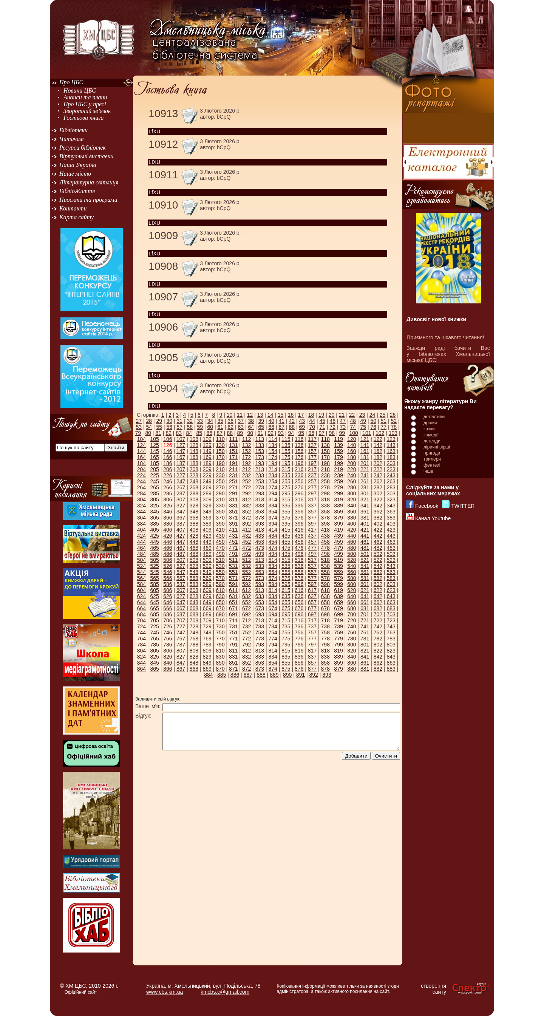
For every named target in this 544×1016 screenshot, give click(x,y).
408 (194, 530)
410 (220, 530)
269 (207, 487)
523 (390, 560)
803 (390, 645)
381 (364, 518)
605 (154, 590)
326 (167, 506)
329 (207, 506)
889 (274, 675)
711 (233, 620)
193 (259, 463)
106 (167, 439)
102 (380, 433)
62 (230, 427)
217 (312, 469)
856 (299, 663)
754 (272, 632)
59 (200, 427)
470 (220, 548)
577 (312, 578)
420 (351, 530)
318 (325, 499)
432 (246, 536)
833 (259, 657)
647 (180, 602)
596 (299, 584)
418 (325, 530)
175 (285, 457)
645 (154, 602)
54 (149, 427)
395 (285, 524)
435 (285, 536)
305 (154, 499)
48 (353, 421)
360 (351, 512)
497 (312, 554)
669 (207, 608)
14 (270, 415)
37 (241, 421)
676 (299, 608)
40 (271, 421)
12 (250, 415)
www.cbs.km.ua (164, 992)
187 (180, 463)
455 (285, 542)
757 (312, 632)
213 (259, 469)
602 (378, 584)
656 (299, 602)
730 (220, 626)
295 (285, 493)
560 (351, 572)
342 (378, 506)
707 (180, 620)
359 (338, 512)
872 (246, 669)
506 (167, 560)
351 (233, 512)
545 (154, 572)
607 (180, 590)
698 (325, 614)
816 (299, 651)
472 (246, 548)
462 (378, 542)
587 (180, 584)
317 (312, 499)
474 (272, 548)
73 (343, 427)
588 (194, 584)
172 (246, 457)
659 (338, 602)
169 (207, 457)
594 (272, 584)
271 (233, 487)
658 (325, 602)
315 (285, 499)
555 (285, 572)
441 (364, 536)
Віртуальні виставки (86, 156)
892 (313, 675)
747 (180, 632)
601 (364, 584)
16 (291, 415)
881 (364, 669)
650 (220, 602)
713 (259, 620)
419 (338, 530)
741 (364, 626)
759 (338, 632)
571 (233, 578)
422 (378, 530)
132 (246, 445)
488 (194, 554)
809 (207, 651)
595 (285, 584)
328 (194, 506)
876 (299, 669)
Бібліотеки (73, 130)
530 (220, 566)
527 (180, 566)
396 (299, 524)
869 (207, 669)
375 (285, 518)
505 (154, 560)
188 (194, 463)
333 (259, 506)
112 (246, 439)
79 (138, 433)
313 (259, 499)
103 (393, 433)
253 (259, 481)
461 (364, 542)
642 (378, 596)
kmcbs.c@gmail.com (225, 992)
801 (364, 645)
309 (207, 499)
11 (240, 415)
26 (393, 415)
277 (312, 487)
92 (270, 433)
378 (325, 518)
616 (299, 590)
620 (351, 590)
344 (141, 512)
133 (259, 445)
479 (338, 548)
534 (272, 566)
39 (261, 421)
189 (207, 463)
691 (233, 614)
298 (325, 493)
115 (285, 439)
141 (364, 445)
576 (299, 578)
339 (338, 506)
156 (299, 451)
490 (220, 554)
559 (338, 572)
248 (194, 481)
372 (246, 518)
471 (233, 548)
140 (351, 445)
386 (167, 524)
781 (364, 639)
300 (351, 493)
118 (325, 439)
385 (154, 524)
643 (390, 596)
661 (364, 602)
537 (312, 566)
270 (220, 487)
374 (272, 518)
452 (246, 542)
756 (299, 632)
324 (141, 506)
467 (180, 548)
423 (390, 530)
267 (180, 487)
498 (325, 554)
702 (378, 614)
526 (167, 566)
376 (299, 518)
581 (364, 578)
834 (272, 657)
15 (281, 415)
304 (141, 499)
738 (325, 626)
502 (378, 554)
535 (285, 566)
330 (220, 506)
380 (351, 518)
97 (321, 433)
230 (220, 475)
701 (364, 614)
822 (378, 651)
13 (260, 415)
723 (390, 620)
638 (325, 596)
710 (220, 620)
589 (207, 584)
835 (285, 657)
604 (141, 590)
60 (210, 427)
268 (194, 487)
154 (272, 451)
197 (312, 463)
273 (259, 487)
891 (300, 675)
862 (378, 663)
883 (390, 669)
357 (312, 512)
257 (312, 481)
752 (246, 632)
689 (207, 614)
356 (299, 512)
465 (154, 548)
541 (364, 566)
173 (259, 457)
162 (378, 451)
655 (285, 602)
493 (259, 554)
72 (332, 427)
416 (299, 530)
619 (338, 590)
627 (180, 596)
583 (390, 578)
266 (167, 487)
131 (233, 445)
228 (194, 475)
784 (141, 645)
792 (246, 645)
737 (312, 626)
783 (390, 639)
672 (246, 608)
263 (390, 481)
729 (207, 626)
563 (390, 572)
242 (378, 475)
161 (364, 451)
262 (378, 481)
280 (351, 487)
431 (233, 536)
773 (259, 639)
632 (246, 596)
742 (378, 626)
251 (233, 481)
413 (259, 530)
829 (207, 657)
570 (220, 578)
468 (194, 548)
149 (207, 451)
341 (364, 506)
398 (325, 524)
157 (312, 451)
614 (272, 590)
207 (180, 469)
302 (378, 493)
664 (141, 608)
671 (233, 608)
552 (246, 572)
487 (180, 554)
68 (292, 427)
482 (378, 548)
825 (154, 657)
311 (233, 499)
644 (141, 602)
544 (141, 572)
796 (299, 645)
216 (299, 469)
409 (207, 530)
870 (220, 669)
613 (259, 590)
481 (364, 548)
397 (312, 524)
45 (322, 421)
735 (285, 626)
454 (272, 542)
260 (351, 481)
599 (338, 584)
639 (338, 596)
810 (220, 651)
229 (207, 475)
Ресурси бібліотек (82, 147)
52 (394, 421)
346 (167, 512)
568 (194, 578)
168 (194, 457)
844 (141, 663)
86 (209, 433)
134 (272, 445)
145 (154, 451)
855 (285, 663)
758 (325, 632)
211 (233, 469)
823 (390, 651)
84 (189, 433)
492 (246, 554)
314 (272, 499)
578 (325, 578)
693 (259, 614)
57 (179, 427)
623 (390, 590)
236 (299, 475)
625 (154, 596)
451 (233, 542)
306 (167, 499)
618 (325, 590)
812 (246, 651)
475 (285, 548)
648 (194, 602)
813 (259, 651)
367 (180, 518)
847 (180, 663)
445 (154, 542)
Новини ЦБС (79, 90)
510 (220, 560)
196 (299, 463)
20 (332, 415)
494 (272, 554)
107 (180, 439)
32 (190, 421)
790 (220, 645)
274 (272, 487)
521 (364, 560)
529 (207, 566)
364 (141, 518)
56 (169, 427)
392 (246, 524)
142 (378, 445)
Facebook (426, 506)
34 (210, 421)
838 (325, 657)
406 (167, 530)
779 (338, 639)
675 (285, 608)
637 (312, 596)
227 (180, 475)
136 (299, 445)
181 (364, 457)
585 (154, 584)
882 (378, 669)
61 (220, 427)
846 (167, 663)
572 (246, 578)
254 (272, 481)
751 (233, 632)
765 (154, 639)
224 (141, 475)
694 (272, 614)
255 (285, 481)
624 (141, 596)
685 (154, 614)
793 (259, 645)
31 (179, 421)
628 (194, 596)
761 (364, 632)
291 (233, 493)
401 (364, 524)
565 (154, 578)
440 (351, 536)
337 (312, 506)
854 (272, 663)
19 (321, 415)
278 (325, 487)
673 (259, 608)
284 (141, 493)
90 (250, 433)
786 (167, 645)
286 (167, 493)
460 (351, 542)
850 (220, 663)
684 (141, 614)
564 (141, 578)
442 (378, 536)
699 (338, 614)
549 (207, 572)
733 (259, 626)
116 (299, 439)
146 (167, 451)
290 (220, 493)
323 (390, 499)
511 (233, 560)
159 (338, 451)
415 (285, 530)
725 (154, 626)
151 (233, 451)
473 (259, 548)
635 (285, 596)
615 (285, 590)
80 (148, 433)
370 (220, 518)
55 (159, 427)
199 (338, 463)
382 (378, 518)
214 (272, 469)
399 (338, 524)
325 (154, 506)
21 (342, 415)
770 (220, 639)
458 (325, 542)
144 (141, 451)
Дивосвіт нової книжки (436, 319)
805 (154, 651)
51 (383, 421)
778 (325, 639)
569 (207, 578)
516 (299, 560)
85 (199, 433)
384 (141, 524)
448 (194, 542)
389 (207, 524)
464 (141, 548)
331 (233, 506)
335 (285, 506)
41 (281, 421)
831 (233, 657)
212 (246, 469)
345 (154, 512)
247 (180, 481)
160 (351, 451)
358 (325, 512)
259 (338, 481)
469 (207, 548)
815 (285, 651)
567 (180, 578)
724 (141, 626)
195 (285, 463)
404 (141, 530)
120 (351, 439)
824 (141, 657)
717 (312, 620)
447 (180, 542)
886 (234, 675)
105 (154, 439)
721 (364, 620)
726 (167, 626)
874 (272, 669)
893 (326, 675)
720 (351, 620)
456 (299, 542)
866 (167, 669)
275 (285, 487)
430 (220, 536)
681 (364, 608)
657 (312, 602)
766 (167, 639)
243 (390, 475)
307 (180, 499)
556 (299, 572)
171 (233, 457)
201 (364, 463)
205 (154, 469)
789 (207, 645)
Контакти (73, 208)
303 (390, 493)
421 (364, 530)
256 (299, 481)
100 (353, 433)
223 (390, 469)
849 (207, 663)
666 (167, 608)
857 (312, 663)
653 (259, 602)
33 (200, 421)
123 (390, 439)
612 (246, 590)
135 (285, 445)
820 (351, 651)
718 (325, 620)
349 (207, 512)
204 (141, 469)
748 (194, 632)
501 (364, 554)
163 (390, 451)
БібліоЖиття (77, 191)
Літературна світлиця (88, 182)
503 (390, 554)
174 (272, 457)
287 (180, 493)
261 (364, 481)
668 (194, 608)
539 (338, 566)
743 (390, 626)
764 (141, 639)
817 (312, 651)
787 (180, 645)
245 (154, 481)
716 (299, 620)
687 (180, 614)
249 (207, 481)
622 (378, 590)
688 (194, 614)
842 (378, 657)
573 (259, 578)
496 (299, 554)
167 (180, 457)
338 (325, 506)
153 (259, 451)
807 (180, 651)
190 (220, 463)
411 (233, 530)
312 (246, 499)
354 (272, 512)
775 (285, 639)
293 (259, 493)
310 (220, 499)
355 (285, 512)
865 (154, 669)
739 (338, 626)
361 (364, 512)
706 (167, 620)
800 (351, 645)
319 (338, 499)
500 (351, 554)
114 (272, 439)
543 (390, 566)
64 (251, 427)
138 (325, 445)
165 (154, 457)
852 (246, 663)
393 (259, 524)
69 (302, 427)
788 (194, 645)
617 (312, 590)
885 (221, 675)
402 (378, 524)
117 (312, 439)
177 (312, 457)
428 (194, 536)
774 (272, 639)
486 (167, 554)
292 (246, 493)
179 (338, 457)
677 (312, 608)
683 (390, 608)
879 (338, 669)
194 (272, 463)
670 (220, 608)
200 (351, 463)
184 (141, 463)
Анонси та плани (85, 97)
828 (194, 657)
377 (312, 518)
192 (246, 463)
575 (285, 578)
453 (259, 542)
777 (312, 639)
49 (363, 421)
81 (158, 433)
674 (272, 608)
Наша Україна (77, 165)
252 (246, 481)
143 (390, 445)
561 (364, 572)
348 (194, 512)
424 (141, 536)
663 (390, 602)
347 (180, 512)
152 (246, 451)
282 (378, 487)
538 (325, 566)
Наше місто (75, 173)
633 (259, 596)
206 (167, 469)
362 (378, 512)
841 (364, 657)
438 (325, 536)
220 (351, 469)
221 (364, 469)
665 (154, 608)
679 (338, 608)
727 (180, 626)
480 (351, 548)
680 (351, 608)
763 (390, 632)
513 (259, 560)
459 (338, 542)
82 (168, 433)
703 (390, 614)
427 (180, 536)
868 (194, 669)
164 (141, 457)
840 (351, 657)
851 (233, 663)
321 (364, 499)
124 (141, 445)
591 (233, 584)
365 (154, 518)
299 (338, 493)
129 (207, 445)
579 (338, 578)
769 (207, 639)
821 (364, 651)
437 (312, 536)
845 (154, 663)
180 (351, 457)
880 (351, 669)
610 (220, 590)
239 (338, 475)
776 (299, 639)
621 (364, 590)
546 (167, 572)
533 (259, 566)
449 (207, 542)
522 (378, 560)
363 (390, 512)
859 (338, 663)
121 (364, 439)
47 (343, 421)
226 (167, 475)
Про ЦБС (71, 82)
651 (233, 602)
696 (299, 614)
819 (338, 651)
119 (338, 439)
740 (351, 626)
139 (338, 445)
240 (351, 475)
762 (378, 632)
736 (299, 626)
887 (248, 675)
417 (312, 530)
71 (322, 427)
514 (272, 560)
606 (167, 590)
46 (332, 421)
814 (272, 651)
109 (207, 439)
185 (154, 463)
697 (312, 614)
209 (207, 469)
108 (194, 439)
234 (272, 475)
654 (272, 602)
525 (154, 566)
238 (325, 475)
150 (220, 451)
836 (299, 657)
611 (233, 590)
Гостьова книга (83, 117)
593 (259, 584)
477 (312, 548)
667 (180, 608)
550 (220, 572)
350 (220, 512)
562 (378, 572)
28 (149, 421)
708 (194, 620)
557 (312, 572)
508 (194, 560)
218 (325, 469)
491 (233, 554)
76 (373, 427)
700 (351, 614)
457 (312, 542)
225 (154, 475)
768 (194, 639)
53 (139, 427)
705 (154, 620)
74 (353, 427)
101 (366, 433)
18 (311, 415)
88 (230, 433)
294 (272, 493)
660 (351, 602)
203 (390, 463)
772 (246, 639)
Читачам (71, 139)
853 (259, 663)
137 (312, 445)
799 (338, 645)
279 (338, 487)
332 (246, 506)
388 (194, 524)
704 (141, 620)
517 (312, 560)
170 (220, 457)
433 (259, 536)
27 (139, 421)
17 (301, 415)
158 (325, 451)
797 (312, 645)
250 (220, 481)
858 (325, 663)
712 (246, 620)
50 (373, 421)
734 (272, 626)
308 (194, 499)
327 (180, 506)
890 (287, 675)
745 (154, 632)
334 (272, 506)
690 (220, 614)
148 (194, 451)
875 (285, 669)
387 (180, 524)
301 (364, 493)
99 (342, 433)
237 (312, 475)
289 (207, 493)
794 (272, 645)
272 (246, 487)
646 (167, 602)
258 (325, 481)
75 (363, 427)
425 (154, 536)
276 (299, 487)
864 (141, 669)
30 (169, 421)
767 (180, 639)
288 (194, 493)
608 (194, 590)
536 (299, 566)
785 (154, 645)
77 (383, 427)
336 (299, 506)
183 (390, 457)
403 (390, 524)
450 (220, 542)
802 (378, 645)
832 (246, 657)
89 (240, 433)
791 (233, 645)
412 (246, 530)
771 (233, 639)
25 (383, 415)
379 (338, 518)
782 (378, 639)
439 (338, 536)
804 (141, 651)
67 (281, 427)
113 (259, 439)
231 (233, 475)
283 (390, 487)
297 (312, 493)
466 (167, 548)
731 (233, 626)
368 (194, 518)
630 (220, 596)
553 (259, 572)
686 (167, 614)
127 (180, 445)
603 (390, 584)
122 (378, 439)
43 (302, 421)
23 (362, 415)
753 (259, 632)
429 (207, 536)
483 (390, 548)
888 (261, 675)
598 (325, 584)
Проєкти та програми (88, 199)
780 (351, 639)
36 (230, 421)
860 (351, 663)
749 (207, 632)
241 (364, 475)
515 (285, 560)
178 (325, 457)
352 (246, 512)
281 (364, 487)
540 (351, 566)
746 (167, 632)
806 (167, 651)
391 (233, 524)
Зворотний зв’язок (87, 111)
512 (246, 560)
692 (246, 614)
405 (154, 530)
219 (338, 469)
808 (194, 651)
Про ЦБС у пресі (84, 104)
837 (312, 657)
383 (390, 518)
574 (272, 578)
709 (207, 620)
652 (246, 602)
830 (220, 657)
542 (378, 566)
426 (167, 536)
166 (167, 457)
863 (390, 663)
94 (291, 433)
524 (141, 566)
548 (194, 572)
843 (390, 657)
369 (207, 518)
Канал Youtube (433, 518)
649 (207, 602)
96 (311, 433)
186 (167, 463)
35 (220, 421)
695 (285, 614)
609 (207, 590)
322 (378, 499)
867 (180, 669)
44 (312, 421)
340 (351, 506)
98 (332, 433)
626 (167, 596)
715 (285, 620)
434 (272, 536)
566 (167, 578)
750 (220, 632)
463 (390, 542)
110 (220, 439)
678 (325, 608)
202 (378, 463)
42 (292, 421)
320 (351, 499)
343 (390, 506)
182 (378, 457)
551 (233, 572)
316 (299, 499)
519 (338, 560)
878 (325, 669)
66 (271, 427)
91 (260, 433)
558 (325, 572)
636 (299, 596)
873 (259, 669)
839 (338, 657)
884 (208, 675)
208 (194, 469)
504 (141, 560)
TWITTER (462, 506)
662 (378, 602)
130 (220, 445)
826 (167, 657)
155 (285, 451)
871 (233, 669)
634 (272, 596)
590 (220, 584)
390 (220, 524)
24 (372, 415)
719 (338, 620)
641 (364, 596)
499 (338, 554)
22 (352, 415)
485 (154, 554)
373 (259, 518)
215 (285, 469)
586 (167, 584)
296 (299, 493)
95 (301, 433)
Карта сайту (76, 217)
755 (285, 632)
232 (246, 475)
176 (299, 457)
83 (179, 433)
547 (180, 572)
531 (233, 566)
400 (351, 524)
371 (233, 518)
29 (159, 421)
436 (299, 536)
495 (285, 554)
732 (246, 626)
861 (364, 663)
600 (351, 584)
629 (207, 596)
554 (272, 572)
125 (154, 445)
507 (180, 560)
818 (325, 651)
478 (325, 548)
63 (241, 427)
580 (351, 578)
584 (141, 584)
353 (259, 512)
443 (390, 536)
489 (207, 554)
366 (167, 518)
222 (378, 469)
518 (325, 560)
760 (351, 632)
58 (190, 427)
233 (259, 475)
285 (154, 493)
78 (394, 427)
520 (351, 560)
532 (246, 566)
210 (220, 469)
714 (272, 620)
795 (285, 645)
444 (141, 542)
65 (261, 427)
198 (325, 463)
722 (378, 620)
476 (299, 548)
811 (233, 651)
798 (325, 645)
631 (233, 596)
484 (141, 554)
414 (272, 530)
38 (251, 421)
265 (154, 487)
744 (141, 632)
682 (378, 608)
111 (233, 439)
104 (141, 439)
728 (194, 626)
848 (194, 663)
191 (233, 463)
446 (167, 542)
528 (194, 566)
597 (312, 584)
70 (312, 427)
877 (312, 669)
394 (272, 524)
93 (281, 433)
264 (141, 487)
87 (219, 433)
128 (194, 445)
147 (180, 451)
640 (351, 596)
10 (230, 415)
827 (180, 657)
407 (180, 530)
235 (285, 475)
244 (141, 481)
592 (246, 584)
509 (207, 560)
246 (167, 481)
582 (378, 578)
